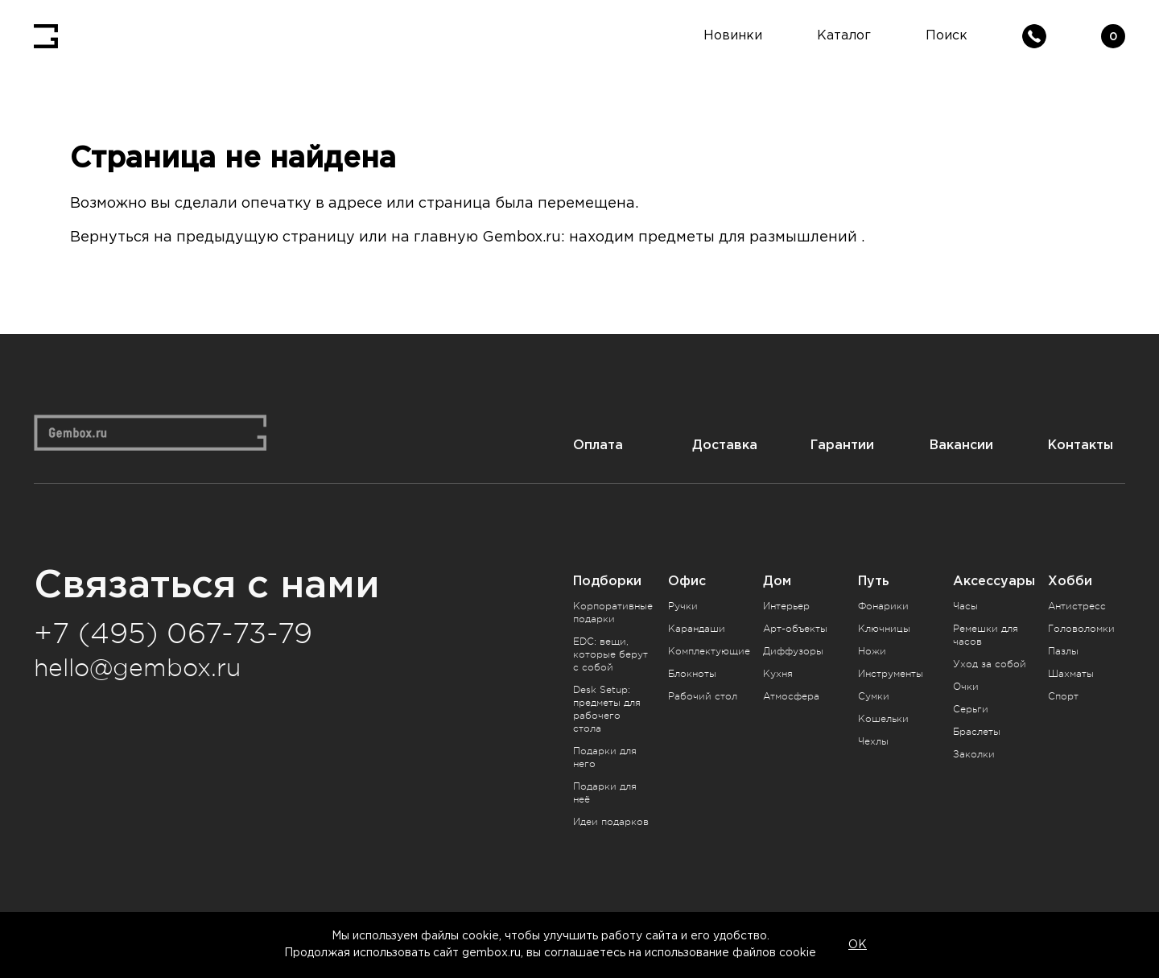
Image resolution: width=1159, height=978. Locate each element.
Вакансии (961, 445)
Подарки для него (605, 757)
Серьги (970, 709)
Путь (873, 581)
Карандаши (696, 628)
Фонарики (883, 606)
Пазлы (1063, 651)
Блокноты (692, 673)
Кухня (778, 673)
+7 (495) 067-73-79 (173, 633)
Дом (777, 581)
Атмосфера (791, 696)
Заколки (974, 754)
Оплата (598, 445)
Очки (966, 686)
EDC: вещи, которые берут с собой (610, 654)
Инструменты (890, 673)
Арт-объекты (795, 628)
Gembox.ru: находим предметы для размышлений (669, 237)
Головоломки (1081, 628)
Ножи (872, 651)
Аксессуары (994, 581)
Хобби (1070, 581)
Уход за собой (989, 664)
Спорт (1063, 696)
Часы (965, 606)
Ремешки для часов (985, 635)
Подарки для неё (605, 793)
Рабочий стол (702, 696)
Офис (687, 581)
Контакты (1080, 445)
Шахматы (1071, 673)
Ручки (683, 606)
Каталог (844, 36)
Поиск (946, 36)
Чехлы (873, 741)
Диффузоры (793, 651)
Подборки (607, 581)
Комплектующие (709, 651)
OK (857, 945)
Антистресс (1077, 606)
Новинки (732, 36)
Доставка (724, 445)
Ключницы (884, 628)
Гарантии (842, 445)
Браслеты (976, 731)
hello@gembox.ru (137, 668)
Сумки (873, 696)
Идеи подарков (611, 821)
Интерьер (786, 606)
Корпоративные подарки (613, 612)
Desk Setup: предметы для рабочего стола (607, 709)
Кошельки (883, 718)
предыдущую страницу (265, 237)
